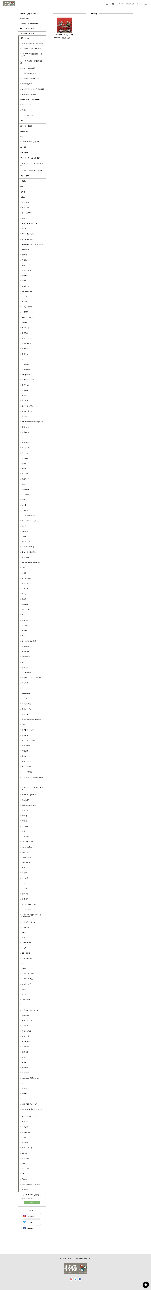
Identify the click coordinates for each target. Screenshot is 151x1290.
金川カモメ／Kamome (29, 406)
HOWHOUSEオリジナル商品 (29, 99)
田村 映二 (25, 630)
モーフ (24, 1083)
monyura (25, 1099)
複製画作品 (24, 131)
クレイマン (25, 474)
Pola (23, 963)
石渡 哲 (24, 255)
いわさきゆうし (27, 286)
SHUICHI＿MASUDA (29, 552)
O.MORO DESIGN (28, 380)
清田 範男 (25, 458)
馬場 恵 (24, 821)
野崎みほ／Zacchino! (29, 805)
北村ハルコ (25, 427)
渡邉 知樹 (25, 1189)
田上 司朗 (25, 625)
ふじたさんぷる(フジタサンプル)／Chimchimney (31, 916)
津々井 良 (25, 683)
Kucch (24, 468)
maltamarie (25, 1015)
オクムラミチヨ (27, 349)
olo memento (26, 369)
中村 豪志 (25, 751)
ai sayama (25, 202)
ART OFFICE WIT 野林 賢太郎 (32, 244)
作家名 (22, 197)
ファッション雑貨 (28, 115)
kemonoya (25, 489)
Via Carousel (26, 862)
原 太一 (24, 831)
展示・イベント (25, 38)
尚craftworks (26, 745)
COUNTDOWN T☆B (29, 73)
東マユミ (25, 867)
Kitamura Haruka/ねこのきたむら (33, 422)
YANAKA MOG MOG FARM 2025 (33, 89)
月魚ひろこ (25, 667)
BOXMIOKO (26, 953)
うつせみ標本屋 (27, 307)
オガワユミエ (26, 338)
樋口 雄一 (25, 873)
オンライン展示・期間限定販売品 (31, 62)
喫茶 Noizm (26, 432)
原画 (21, 120)
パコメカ (25, 810)
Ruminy (24, 1179)
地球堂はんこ (26, 646)
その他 (22, 192)
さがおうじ (25, 526)
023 (23, 359)
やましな (25, 1127)
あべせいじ (25, 218)
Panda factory (26, 857)
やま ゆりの (26, 1132)
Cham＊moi (26, 657)
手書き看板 (24, 152)
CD (21, 137)
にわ (23, 782)
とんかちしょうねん (28, 740)
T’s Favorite (26, 693)
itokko (24, 265)
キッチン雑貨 (24, 176)
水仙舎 (24, 573)
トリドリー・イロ (28, 730)
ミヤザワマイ (26, 1047)
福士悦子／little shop (28, 904)
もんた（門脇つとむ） (29, 1116)
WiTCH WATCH (27, 291)
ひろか (24, 883)
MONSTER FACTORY (29, 1104)
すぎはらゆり (26, 583)
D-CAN (24, 698)
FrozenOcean (26, 943)
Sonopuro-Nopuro (28, 594)
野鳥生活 (25, 1121)
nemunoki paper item (29, 795)
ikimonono (25, 249)
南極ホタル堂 (26, 761)
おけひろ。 (25, 354)
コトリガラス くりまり (30, 521)
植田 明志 (25, 312)
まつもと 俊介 (26, 984)
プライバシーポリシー (66, 1259)
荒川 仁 (24, 228)
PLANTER (25, 927)
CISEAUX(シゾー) (28, 547)
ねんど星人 (25, 800)
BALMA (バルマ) (27, 842)
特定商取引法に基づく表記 (83, 1259)
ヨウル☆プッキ (27, 1148)
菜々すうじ (25, 756)
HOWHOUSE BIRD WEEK (30, 78)
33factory (25, 531)
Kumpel (24, 484)
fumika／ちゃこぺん (28, 922)
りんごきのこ (26, 1168)
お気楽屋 (25, 333)
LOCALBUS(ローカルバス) (31, 142)
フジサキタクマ (27, 909)
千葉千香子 (25, 651)
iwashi (24, 281)
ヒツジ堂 (25, 878)
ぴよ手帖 (25, 888)
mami (24, 989)
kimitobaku (25, 442)
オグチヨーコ (26, 343)
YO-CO (24, 1153)
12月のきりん (26, 557)
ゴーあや (25, 505)
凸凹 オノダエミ (27, 709)
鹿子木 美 (25, 401)
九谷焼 (24, 110)
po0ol (24, 968)
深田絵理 (25, 899)
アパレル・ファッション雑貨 (29, 158)
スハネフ (25, 589)
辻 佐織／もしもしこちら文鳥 (31, 678)
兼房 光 (24, 395)
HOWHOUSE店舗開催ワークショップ (31, 55)
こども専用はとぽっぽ (29, 515)
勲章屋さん (25, 479)
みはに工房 (25, 1036)
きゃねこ (25, 453)
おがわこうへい (27, 328)
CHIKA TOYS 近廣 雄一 (29, 641)
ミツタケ (25, 1026)
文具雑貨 (23, 181)
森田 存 (24, 1088)
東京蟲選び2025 (27, 84)
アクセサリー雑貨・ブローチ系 (32, 170)
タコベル (25, 620)
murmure (25, 1068)
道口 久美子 (26, 714)
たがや (24, 615)
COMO (24, 500)
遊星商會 (25, 1142)
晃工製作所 (25, 494)
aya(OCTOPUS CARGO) (30, 223)
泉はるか (25, 260)
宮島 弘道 (25, 1052)
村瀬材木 (25, 1062)
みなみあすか (26, 1041)
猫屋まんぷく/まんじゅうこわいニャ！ (31, 788)
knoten (24, 463)
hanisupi (24, 816)
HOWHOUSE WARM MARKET (32, 49)
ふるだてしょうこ (28, 937)
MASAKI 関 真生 (27, 979)
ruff (23, 1174)
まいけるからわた (28, 973)
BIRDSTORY (26, 852)
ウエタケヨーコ (27, 296)
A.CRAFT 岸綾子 (27, 317)
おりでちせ (25, 385)
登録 (31, 1202)
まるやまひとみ (27, 1020)
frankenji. (25, 932)
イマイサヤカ (26, 270)
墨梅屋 (24, 599)
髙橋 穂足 (25, 604)
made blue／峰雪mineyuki (30, 1078)
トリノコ (25, 735)
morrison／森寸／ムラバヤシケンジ (32, 1110)
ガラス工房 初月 (28, 411)
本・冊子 (23, 147)
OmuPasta (25, 364)
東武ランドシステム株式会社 (31, 719)
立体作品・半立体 (26, 126)
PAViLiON (25, 826)
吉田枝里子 (25, 1158)
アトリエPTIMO (27, 213)
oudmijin (24, 322)
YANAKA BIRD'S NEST (29, 94)
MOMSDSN (26, 1000)
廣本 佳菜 (25, 894)
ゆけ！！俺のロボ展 (28, 68)
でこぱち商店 (26, 704)
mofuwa (25, 1094)
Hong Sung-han (27, 958)
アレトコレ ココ (27, 239)
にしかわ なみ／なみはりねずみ (32, 777)
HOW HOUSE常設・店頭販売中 (32, 43)
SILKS (24, 568)
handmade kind (27, 847)
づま (23, 688)
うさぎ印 (25, 301)
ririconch (25, 1163)
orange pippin (26, 375)
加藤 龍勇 (25, 390)
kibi (23, 437)
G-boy (24, 536)
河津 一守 (25, 416)
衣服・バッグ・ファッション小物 (31, 164)
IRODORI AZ (26, 275)
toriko (24, 725)
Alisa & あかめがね (28, 234)
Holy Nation (26, 948)
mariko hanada (27, 1005)
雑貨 (21, 186)
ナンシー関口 (26, 766)
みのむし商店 (26, 1031)
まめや (24, 994)
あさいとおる (26, 208)
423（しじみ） (27, 541)
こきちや (25, 510)
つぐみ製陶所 (26, 672)
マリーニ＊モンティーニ (30, 1010)
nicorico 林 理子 (27, 772)
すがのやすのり (27, 578)
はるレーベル (26, 836)
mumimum (25, 1073)
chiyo (23, 662)
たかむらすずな (27, 609)
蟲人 (23, 1057)
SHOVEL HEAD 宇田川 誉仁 (31, 562)
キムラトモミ (26, 448)
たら (23, 636)
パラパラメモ (26, 105)
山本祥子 (25, 1137)
